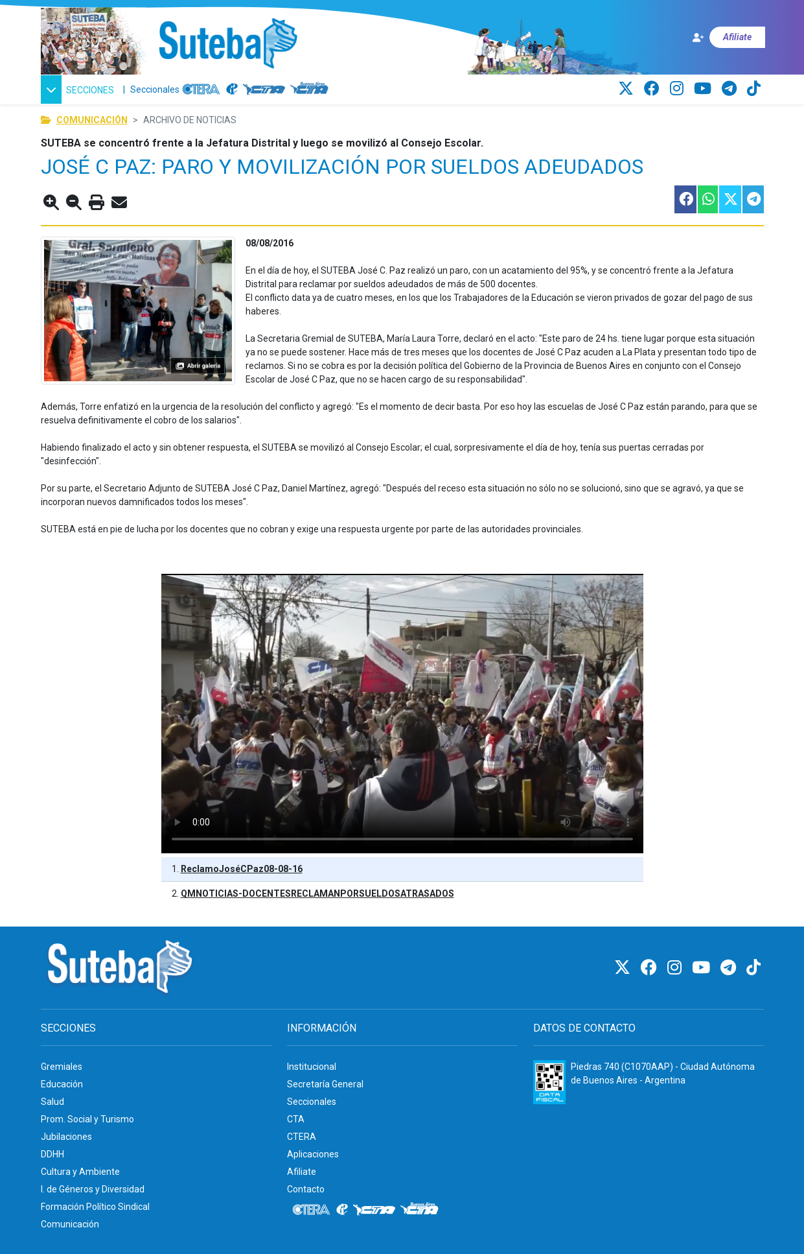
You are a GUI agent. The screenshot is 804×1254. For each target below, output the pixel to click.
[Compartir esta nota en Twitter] (729, 199)
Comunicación (92, 120)
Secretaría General (325, 1084)
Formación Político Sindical (95, 1206)
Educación (62, 1084)
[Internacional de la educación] (232, 89)
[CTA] (264, 89)
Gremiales (61, 1066)
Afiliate (301, 1171)
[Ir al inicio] (227, 44)
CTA (295, 1119)
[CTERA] (201, 89)
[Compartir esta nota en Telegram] (752, 199)
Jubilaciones (66, 1136)
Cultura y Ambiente (80, 1171)
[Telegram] (731, 89)
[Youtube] (704, 89)
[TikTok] (754, 89)
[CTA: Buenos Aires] (311, 89)
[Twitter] (627, 89)
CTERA (301, 1136)
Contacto (306, 1189)
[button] (79, 89)
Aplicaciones (313, 1154)
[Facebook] (653, 89)
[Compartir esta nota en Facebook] (684, 199)
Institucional (311, 1066)
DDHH (52, 1154)
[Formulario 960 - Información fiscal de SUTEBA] (549, 1082)
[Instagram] (678, 89)
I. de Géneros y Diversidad (92, 1189)
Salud (52, 1101)
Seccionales (154, 89)
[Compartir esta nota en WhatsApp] (707, 199)
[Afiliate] (728, 37)
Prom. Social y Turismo (87, 1119)
